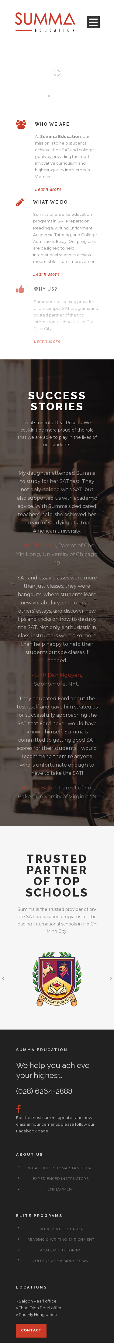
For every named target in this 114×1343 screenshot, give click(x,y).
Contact (31, 1330)
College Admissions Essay (61, 1261)
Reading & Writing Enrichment (61, 1239)
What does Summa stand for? (61, 1168)
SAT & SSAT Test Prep (61, 1229)
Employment (60, 1189)
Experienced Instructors (61, 1179)
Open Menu (93, 22)
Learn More (48, 189)
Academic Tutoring (61, 1250)
